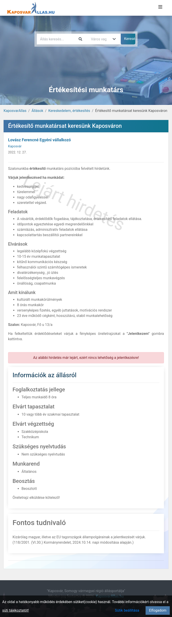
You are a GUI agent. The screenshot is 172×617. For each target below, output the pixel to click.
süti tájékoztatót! (15, 610)
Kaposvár (15, 146)
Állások (37, 111)
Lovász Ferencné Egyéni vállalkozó (39, 139)
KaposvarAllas (15, 111)
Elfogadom (157, 610)
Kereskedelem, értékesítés (69, 111)
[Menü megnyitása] (160, 7)
